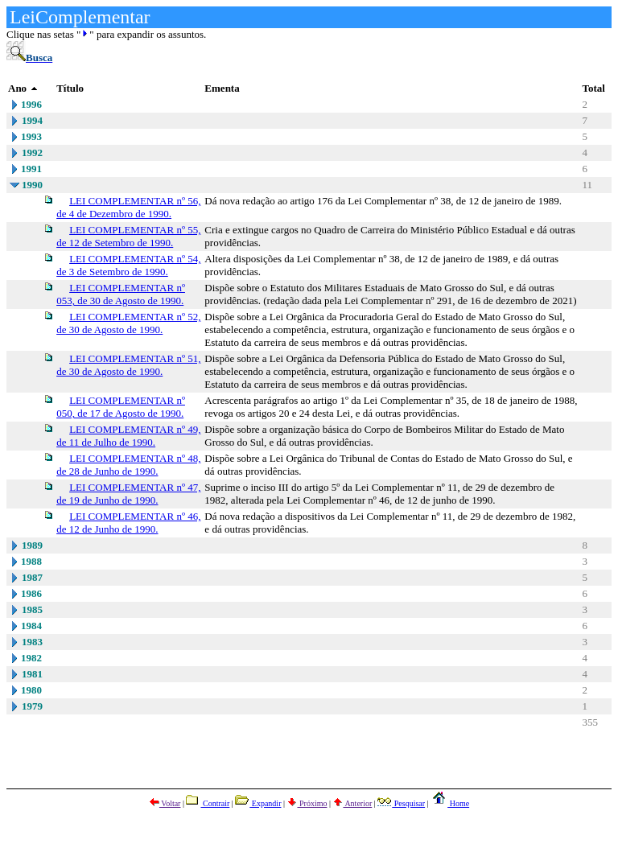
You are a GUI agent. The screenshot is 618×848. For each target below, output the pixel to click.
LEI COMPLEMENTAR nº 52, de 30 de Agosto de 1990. (128, 323)
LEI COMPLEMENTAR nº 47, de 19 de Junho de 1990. (128, 493)
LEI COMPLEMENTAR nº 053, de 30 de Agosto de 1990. (120, 294)
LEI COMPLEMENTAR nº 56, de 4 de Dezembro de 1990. (128, 207)
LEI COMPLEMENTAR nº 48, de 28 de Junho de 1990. (128, 464)
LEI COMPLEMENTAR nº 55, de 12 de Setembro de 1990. (128, 236)
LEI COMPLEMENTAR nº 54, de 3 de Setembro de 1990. (128, 265)
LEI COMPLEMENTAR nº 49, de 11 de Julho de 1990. (128, 435)
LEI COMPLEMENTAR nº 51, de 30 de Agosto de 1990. (128, 364)
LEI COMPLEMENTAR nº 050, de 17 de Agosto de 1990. (120, 406)
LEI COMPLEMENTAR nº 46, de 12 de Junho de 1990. (128, 522)
